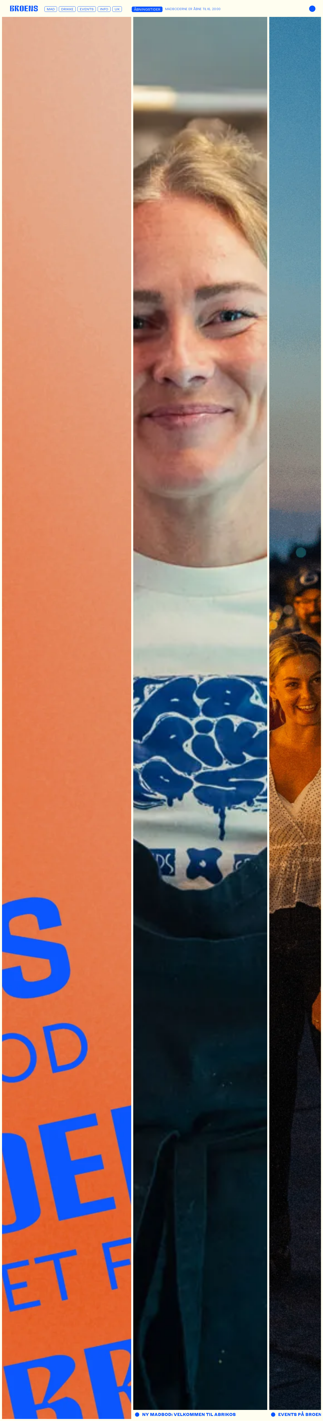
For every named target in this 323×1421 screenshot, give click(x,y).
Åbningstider (147, 9)
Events (87, 9)
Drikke (67, 9)
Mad (51, 9)
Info (104, 9)
